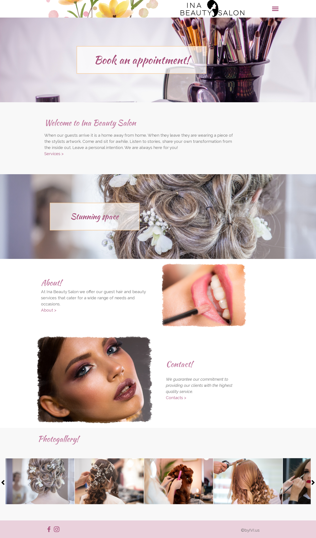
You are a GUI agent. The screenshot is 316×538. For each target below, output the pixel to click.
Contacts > (176, 397)
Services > (54, 153)
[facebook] (49, 529)
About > (48, 310)
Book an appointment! (141, 60)
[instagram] (56, 529)
